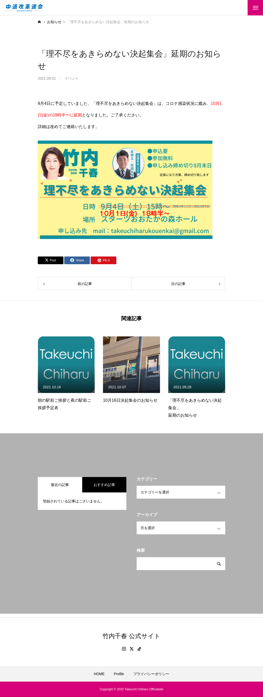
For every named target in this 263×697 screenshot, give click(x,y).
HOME (99, 674)
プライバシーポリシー (151, 674)
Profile (119, 674)
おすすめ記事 (104, 485)
